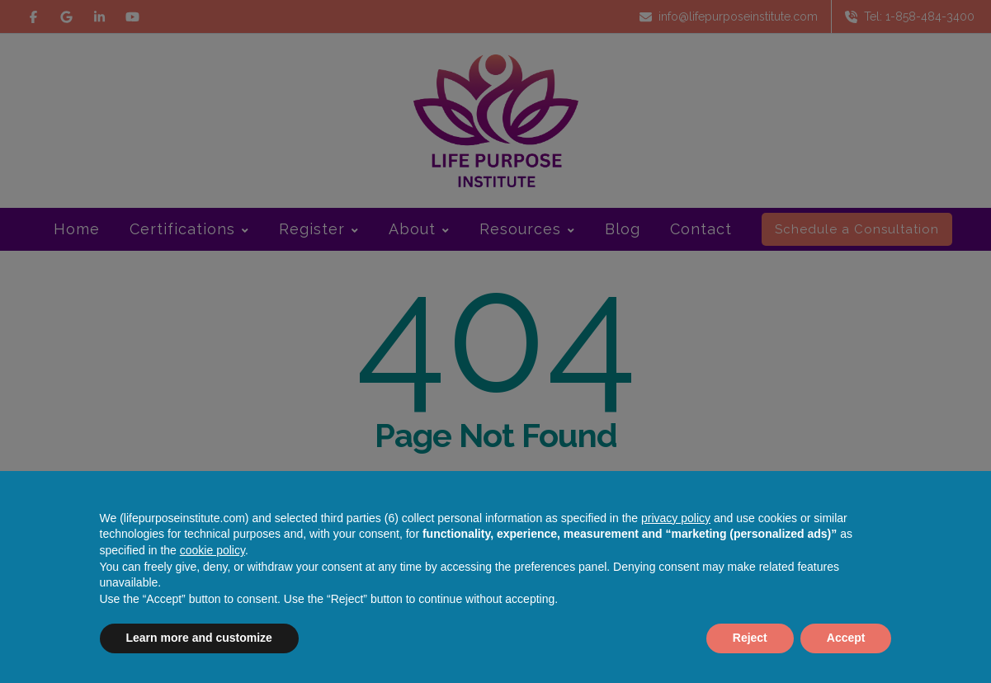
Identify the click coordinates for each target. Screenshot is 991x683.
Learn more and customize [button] (199, 637)
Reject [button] (750, 637)
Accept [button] (846, 637)
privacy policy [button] (675, 518)
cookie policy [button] (212, 550)
